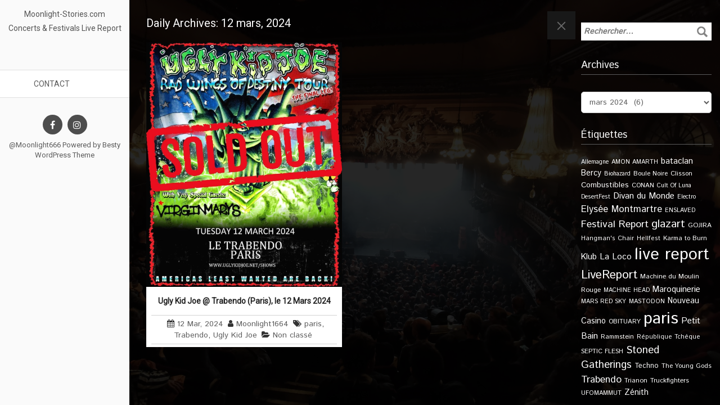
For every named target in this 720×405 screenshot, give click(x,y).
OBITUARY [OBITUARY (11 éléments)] (625, 321)
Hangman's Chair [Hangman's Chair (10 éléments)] (607, 238)
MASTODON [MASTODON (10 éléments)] (647, 301)
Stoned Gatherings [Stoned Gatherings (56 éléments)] (620, 358)
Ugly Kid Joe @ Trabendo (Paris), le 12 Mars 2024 (244, 300)
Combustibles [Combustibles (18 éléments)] (605, 185)
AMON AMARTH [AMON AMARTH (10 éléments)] (634, 162)
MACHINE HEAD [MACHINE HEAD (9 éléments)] (627, 290)
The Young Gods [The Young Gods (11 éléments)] (687, 366)
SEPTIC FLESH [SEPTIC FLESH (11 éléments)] (602, 351)
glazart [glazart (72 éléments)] (668, 224)
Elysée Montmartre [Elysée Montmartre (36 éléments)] (621, 209)
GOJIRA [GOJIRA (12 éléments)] (700, 225)
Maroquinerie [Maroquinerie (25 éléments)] (676, 289)
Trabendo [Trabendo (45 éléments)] (601, 379)
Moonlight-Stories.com (64, 14)
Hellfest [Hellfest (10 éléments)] (648, 238)
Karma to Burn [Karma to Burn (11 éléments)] (685, 238)
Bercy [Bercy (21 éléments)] (591, 173)
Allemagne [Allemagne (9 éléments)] (595, 162)
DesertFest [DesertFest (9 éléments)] (595, 196)
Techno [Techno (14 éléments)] (646, 366)
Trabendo (191, 335)
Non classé (292, 335)
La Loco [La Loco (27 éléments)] (616, 257)
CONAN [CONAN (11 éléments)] (643, 185)
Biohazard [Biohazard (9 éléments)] (617, 173)
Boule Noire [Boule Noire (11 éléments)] (650, 173)
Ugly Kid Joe (235, 335)
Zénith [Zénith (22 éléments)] (636, 392)
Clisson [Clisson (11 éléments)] (681, 173)
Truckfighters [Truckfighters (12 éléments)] (669, 380)
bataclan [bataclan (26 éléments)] (677, 161)
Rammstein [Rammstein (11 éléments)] (617, 336)
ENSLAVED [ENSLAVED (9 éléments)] (680, 210)
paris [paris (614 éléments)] (661, 319)
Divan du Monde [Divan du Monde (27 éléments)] (643, 196)
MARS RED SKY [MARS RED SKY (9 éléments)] (603, 301)
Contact (52, 83)
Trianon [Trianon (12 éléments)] (635, 380)
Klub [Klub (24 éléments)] (589, 257)
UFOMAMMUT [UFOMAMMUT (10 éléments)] (601, 393)
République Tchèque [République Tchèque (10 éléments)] (668, 336)
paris (313, 324)
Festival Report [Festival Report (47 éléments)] (615, 224)
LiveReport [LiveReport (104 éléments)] (609, 275)
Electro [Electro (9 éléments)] (686, 196)
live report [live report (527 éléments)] (671, 254)
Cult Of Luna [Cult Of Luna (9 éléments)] (674, 185)
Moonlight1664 (262, 324)
